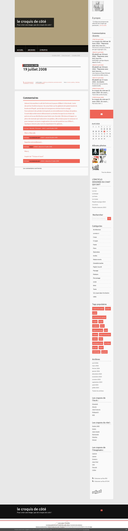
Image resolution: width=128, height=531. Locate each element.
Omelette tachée (98, 263)
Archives (31, 50)
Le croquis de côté (99, 41)
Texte (95, 289)
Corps (44, 82)
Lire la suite (103, 25)
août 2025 (95, 385)
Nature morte (58, 82)
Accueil (20, 50)
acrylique (107, 343)
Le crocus (95, 204)
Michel (94, 440)
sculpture (95, 326)
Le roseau (95, 199)
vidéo (94, 296)
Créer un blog (61, 523)
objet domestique (105, 334)
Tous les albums (106, 172)
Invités (95, 256)
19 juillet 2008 (35, 69)
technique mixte (97, 343)
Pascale (94, 467)
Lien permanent (28, 82)
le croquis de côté (31, 21)
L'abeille (94, 188)
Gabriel (94, 453)
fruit (106, 330)
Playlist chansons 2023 (99, 207)
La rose (94, 191)
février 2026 (96, 368)
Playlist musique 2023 (99, 202)
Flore (94, 248)
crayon (95, 334)
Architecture (97, 229)
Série (94, 285)
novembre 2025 (97, 376)
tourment (26, 83)
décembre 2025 (97, 374)
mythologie (96, 352)
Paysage (95, 270)
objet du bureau (97, 330)
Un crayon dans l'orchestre (101, 293)
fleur (68, 82)
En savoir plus (86, 529)
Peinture (95, 274)
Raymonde (95, 434)
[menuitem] (20, 48)
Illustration (49, 82)
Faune (95, 244)
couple (31, 83)
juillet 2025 (95, 387)
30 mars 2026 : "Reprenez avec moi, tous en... (101, 43)
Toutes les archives (98, 391)
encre (102, 326)
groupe (95, 347)
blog (91, 526)
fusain (101, 321)
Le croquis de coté (35, 137)
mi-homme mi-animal (99, 317)
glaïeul (73, 82)
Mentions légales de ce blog (53, 526)
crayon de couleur (98, 308)
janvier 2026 (96, 371)
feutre (101, 347)
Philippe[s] (95, 412)
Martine (94, 437)
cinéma (95, 339)
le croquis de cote (98, 90)
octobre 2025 (96, 379)
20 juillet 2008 (76, 55)
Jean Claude (95, 431)
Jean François (96, 409)
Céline (94, 470)
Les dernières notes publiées (64, 524)
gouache (104, 352)
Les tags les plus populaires (76, 524)
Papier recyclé (97, 267)
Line (93, 464)
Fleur (100, 339)
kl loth (31, 146)
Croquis (95, 241)
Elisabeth (95, 54)
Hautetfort (67, 523)
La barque (95, 193)
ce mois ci (96, 233)
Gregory (94, 459)
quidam (108, 308)
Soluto (94, 429)
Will (93, 415)
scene (95, 282)
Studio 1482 (96, 426)
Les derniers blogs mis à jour (52, 524)
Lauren (94, 456)
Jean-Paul (95, 462)
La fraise (94, 196)
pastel (95, 313)
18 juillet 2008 (56, 55)
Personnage (96, 278)
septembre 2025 (97, 382)
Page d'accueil (66, 55)
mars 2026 (95, 365)
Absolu (94, 407)
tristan (77, 82)
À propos (43, 50)
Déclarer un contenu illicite (41, 526)
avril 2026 (95, 363)
